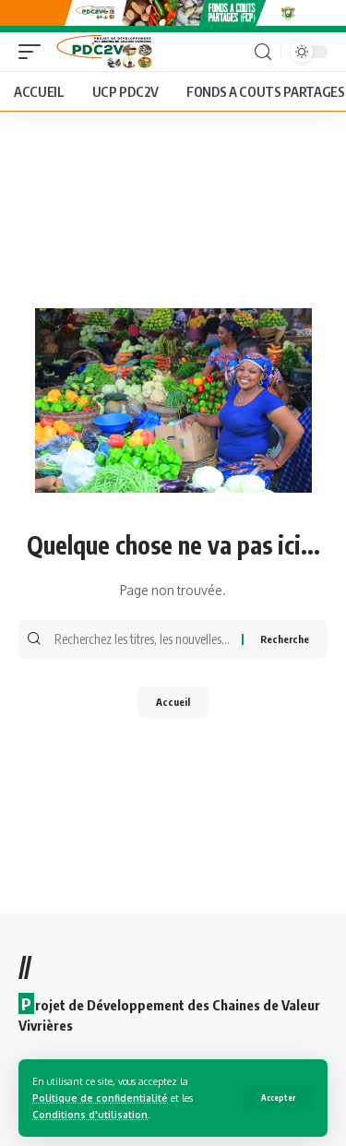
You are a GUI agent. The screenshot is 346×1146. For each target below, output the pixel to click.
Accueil (173, 702)
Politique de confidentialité (100, 1098)
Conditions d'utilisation (90, 1114)
